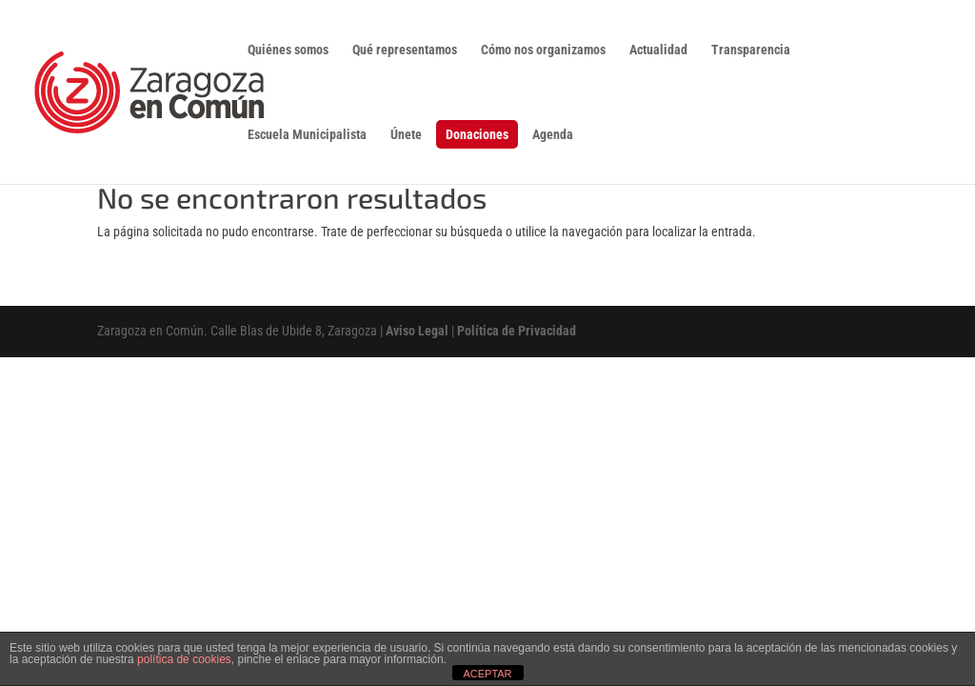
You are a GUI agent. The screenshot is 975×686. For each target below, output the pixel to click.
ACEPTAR (487, 673)
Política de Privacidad (516, 330)
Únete (406, 135)
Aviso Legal (417, 330)
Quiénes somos (288, 50)
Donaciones (477, 134)
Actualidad (658, 50)
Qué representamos (404, 50)
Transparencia (750, 50)
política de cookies (184, 659)
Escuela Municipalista (307, 135)
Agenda (552, 135)
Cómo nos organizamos (543, 50)
